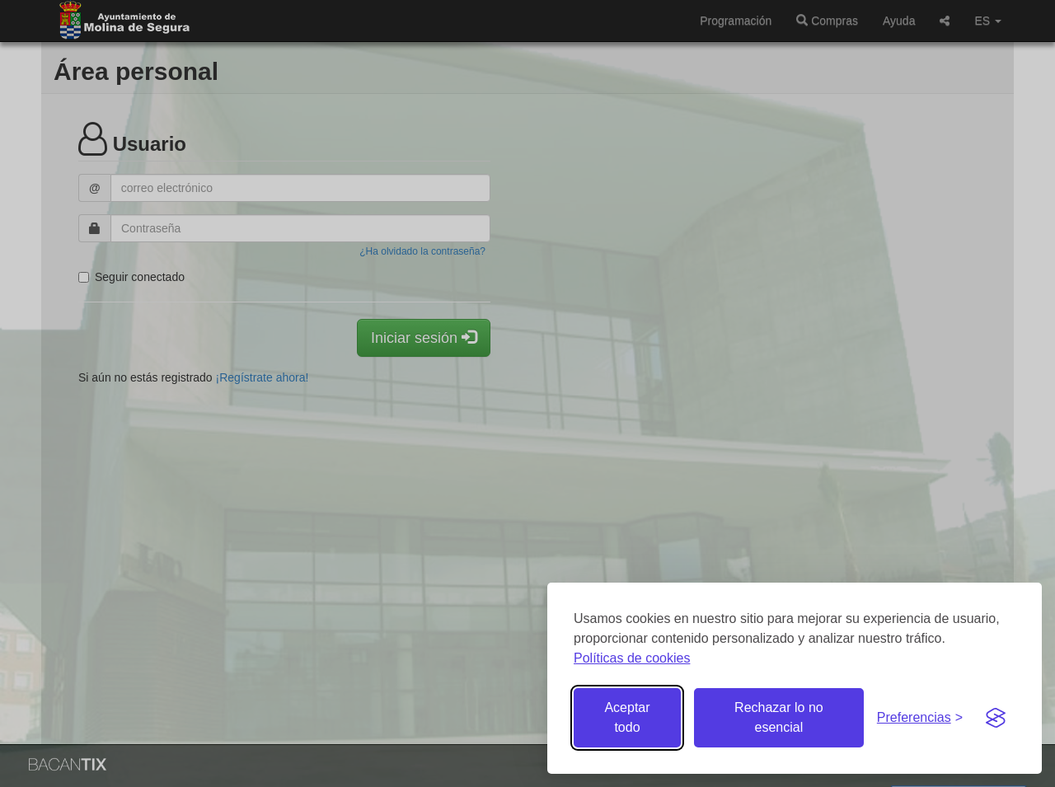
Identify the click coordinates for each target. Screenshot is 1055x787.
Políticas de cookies (632, 658)
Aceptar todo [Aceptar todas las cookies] (626, 717)
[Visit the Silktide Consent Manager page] (995, 718)
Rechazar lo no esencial (778, 717)
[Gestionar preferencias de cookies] (920, 718)
